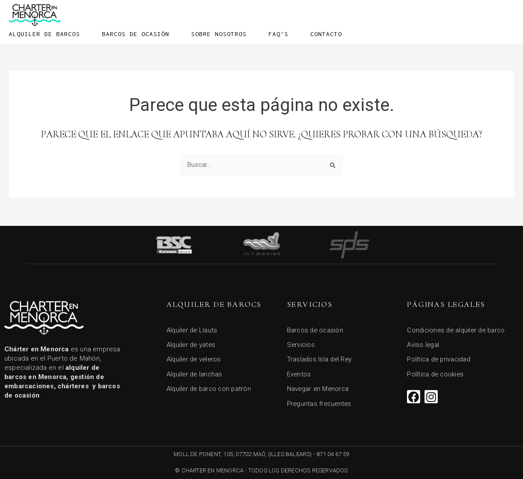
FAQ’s (278, 33)
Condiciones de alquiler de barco (458, 328)
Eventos (299, 373)
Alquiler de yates (192, 343)
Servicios (301, 343)
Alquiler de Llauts (193, 328)
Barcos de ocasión (135, 33)
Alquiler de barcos (44, 33)
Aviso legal (423, 343)
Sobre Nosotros (219, 33)
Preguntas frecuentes (320, 403)
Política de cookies (436, 373)
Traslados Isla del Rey (320, 358)
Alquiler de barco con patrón (210, 388)
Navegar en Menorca (319, 388)
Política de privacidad (440, 358)
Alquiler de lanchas (196, 373)
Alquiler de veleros (195, 358)
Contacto (326, 33)
